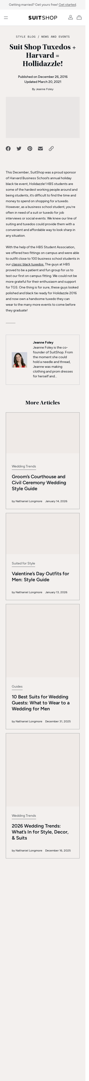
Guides (17, 654)
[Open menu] (6, 18)
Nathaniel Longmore (29, 501)
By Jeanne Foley (42, 89)
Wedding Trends (24, 466)
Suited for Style (23, 563)
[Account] (70, 17)
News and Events (55, 36)
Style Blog (26, 36)
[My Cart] (80, 17)
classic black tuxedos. (28, 264)
